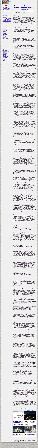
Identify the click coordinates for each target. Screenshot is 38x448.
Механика (4, 52)
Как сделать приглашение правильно (7, 17)
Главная (28, 0)
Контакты (32, 0)
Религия (4, 60)
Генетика (4, 35)
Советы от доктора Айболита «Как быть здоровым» (7, 15)
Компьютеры (5, 42)
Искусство (4, 40)
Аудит (3, 32)
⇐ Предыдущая (23, 9)
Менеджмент (5, 50)
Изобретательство (5, 38)
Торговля (4, 64)
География (4, 36)
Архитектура (5, 30)
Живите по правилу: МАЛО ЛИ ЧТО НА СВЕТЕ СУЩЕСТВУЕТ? (30, 421)
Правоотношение (5, 56)
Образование (5, 53)
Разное (4, 59)
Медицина (4, 49)
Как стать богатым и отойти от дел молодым (7, 13)
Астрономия (4, 31)
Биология (4, 33)
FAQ (35, 0)
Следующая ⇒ (30, 410)
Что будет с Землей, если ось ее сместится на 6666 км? (30, 434)
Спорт (3, 62)
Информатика (5, 39)
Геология (4, 37)
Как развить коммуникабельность (6, 7)
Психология (4, 58)
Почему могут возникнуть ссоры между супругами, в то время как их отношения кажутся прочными (7, 9)
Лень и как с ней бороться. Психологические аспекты (7, 21)
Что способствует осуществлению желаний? (17, 434)
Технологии (4, 63)
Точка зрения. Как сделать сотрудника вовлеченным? (7, 19)
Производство (5, 57)
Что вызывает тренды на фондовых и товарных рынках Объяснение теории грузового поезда (18, 421)
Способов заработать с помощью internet (6, 22)
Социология (4, 61)
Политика (4, 55)
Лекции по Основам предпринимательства (6, 24)
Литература (4, 43)
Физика (4, 65)
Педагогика (4, 54)
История (4, 41)
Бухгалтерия (5, 34)
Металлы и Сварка (6, 51)
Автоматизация (5, 29)
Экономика (4, 71)
